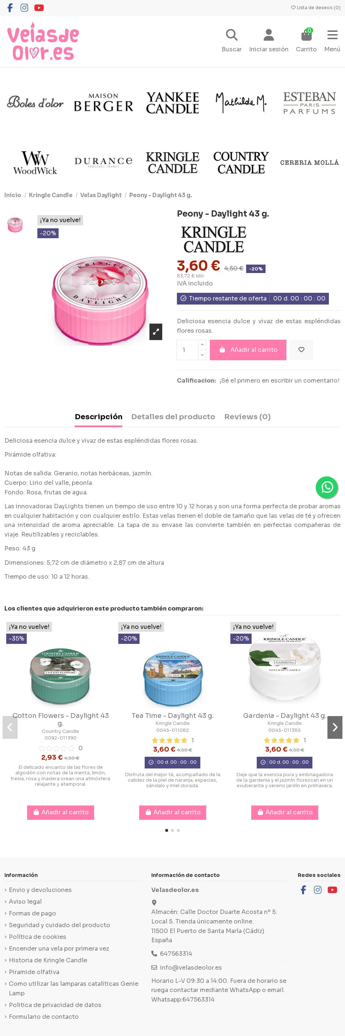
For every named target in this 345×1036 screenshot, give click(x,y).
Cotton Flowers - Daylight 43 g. (60, 720)
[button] (166, 830)
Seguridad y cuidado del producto (59, 925)
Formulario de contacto (44, 1017)
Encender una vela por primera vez (59, 948)
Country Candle (60, 731)
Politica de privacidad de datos (55, 1005)
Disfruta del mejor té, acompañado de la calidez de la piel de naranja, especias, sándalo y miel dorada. (172, 780)
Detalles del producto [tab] (173, 416)
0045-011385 (284, 730)
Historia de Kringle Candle (48, 960)
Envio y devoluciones (40, 890)
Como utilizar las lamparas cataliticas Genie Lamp (73, 988)
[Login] (268, 41)
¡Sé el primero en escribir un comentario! (279, 380)
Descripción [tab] (98, 416)
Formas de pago (32, 913)
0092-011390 (61, 738)
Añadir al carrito (248, 350)
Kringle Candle (172, 723)
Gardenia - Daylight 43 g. (284, 716)
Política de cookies (37, 937)
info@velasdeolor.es (191, 968)
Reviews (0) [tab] (247, 416)
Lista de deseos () (315, 7)
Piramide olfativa (34, 972)
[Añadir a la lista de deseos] (301, 350)
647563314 (176, 954)
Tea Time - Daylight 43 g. (172, 716)
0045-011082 (172, 730)
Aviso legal (25, 902)
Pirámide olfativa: (30, 454)
